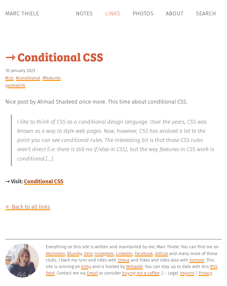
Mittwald (134, 266)
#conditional (28, 78)
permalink (15, 85)
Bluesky (74, 253)
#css (9, 78)
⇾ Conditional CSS (54, 56)
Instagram (104, 253)
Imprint (187, 273)
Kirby (86, 266)
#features (52, 78)
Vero (88, 253)
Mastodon (55, 253)
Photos (143, 13)
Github (161, 253)
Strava (123, 260)
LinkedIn (124, 253)
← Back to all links (27, 207)
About (175, 13)
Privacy (205, 273)
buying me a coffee (141, 273)
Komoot (196, 260)
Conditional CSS (43, 181)
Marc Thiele (22, 13)
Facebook (144, 253)
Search (206, 13)
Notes (84, 13)
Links (112, 13)
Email (92, 273)
